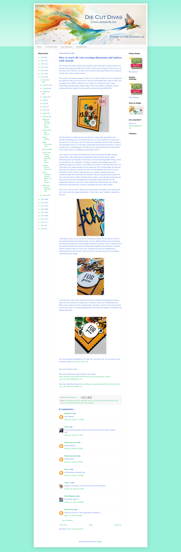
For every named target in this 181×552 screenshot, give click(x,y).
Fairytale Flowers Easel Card (46, 167)
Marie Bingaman (70, 496)
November (46, 85)
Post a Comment (67, 520)
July (44, 100)
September (46, 92)
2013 (42, 219)
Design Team (81, 47)
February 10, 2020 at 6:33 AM (74, 489)
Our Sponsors (66, 47)
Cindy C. (67, 483)
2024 (42, 64)
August (45, 97)
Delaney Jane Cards (81, 362)
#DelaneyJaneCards (70, 400)
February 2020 (98, 400)
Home (39, 47)
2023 (42, 67)
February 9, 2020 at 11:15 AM (74, 419)
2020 (82, 400)
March (45, 113)
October (45, 88)
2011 (42, 225)
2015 (42, 212)
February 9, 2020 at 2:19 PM (73, 435)
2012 (42, 222)
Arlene (66, 427)
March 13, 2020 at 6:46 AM (73, 515)
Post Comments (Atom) (75, 529)
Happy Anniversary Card (47, 144)
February (46, 116)
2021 (42, 74)
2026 (42, 57)
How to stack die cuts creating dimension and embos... (46, 157)
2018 (42, 202)
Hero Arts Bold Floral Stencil (71, 403)
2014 (42, 216)
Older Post (118, 525)
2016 (42, 209)
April (45, 110)
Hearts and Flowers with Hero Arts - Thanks (46, 123)
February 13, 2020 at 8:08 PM (74, 502)
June (44, 103)
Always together (45, 138)
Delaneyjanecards (70, 442)
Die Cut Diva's (89, 400)
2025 (42, 61)
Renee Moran (69, 509)
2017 (42, 206)
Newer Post (63, 525)
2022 (42, 70)
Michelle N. (68, 413)
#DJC (78, 400)
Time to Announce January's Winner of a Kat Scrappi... (47, 177)
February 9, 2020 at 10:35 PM (74, 475)
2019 (42, 199)
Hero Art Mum (47, 149)
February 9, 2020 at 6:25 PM (73, 449)
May (44, 107)
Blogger (99, 541)
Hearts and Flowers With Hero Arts (46, 188)
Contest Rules (51, 47)
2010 (42, 229)
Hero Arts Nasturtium (87, 403)
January (45, 195)
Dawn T (67, 469)
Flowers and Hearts (108, 400)
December (46, 80)
